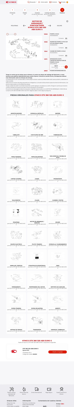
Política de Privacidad (28, 404)
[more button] (63, 66)
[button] (67, 21)
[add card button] (66, 66)
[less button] (59, 66)
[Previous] (24, 25)
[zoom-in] (15, 34)
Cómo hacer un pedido (13, 406)
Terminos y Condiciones (29, 403)
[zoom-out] (7, 34)
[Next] (49, 25)
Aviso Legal (25, 406)
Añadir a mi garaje (57, 352)
